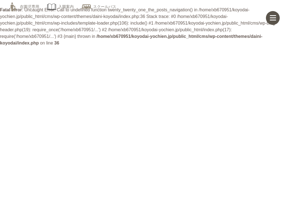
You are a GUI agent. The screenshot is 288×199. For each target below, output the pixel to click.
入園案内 (60, 6)
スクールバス (99, 6)
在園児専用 (24, 6)
